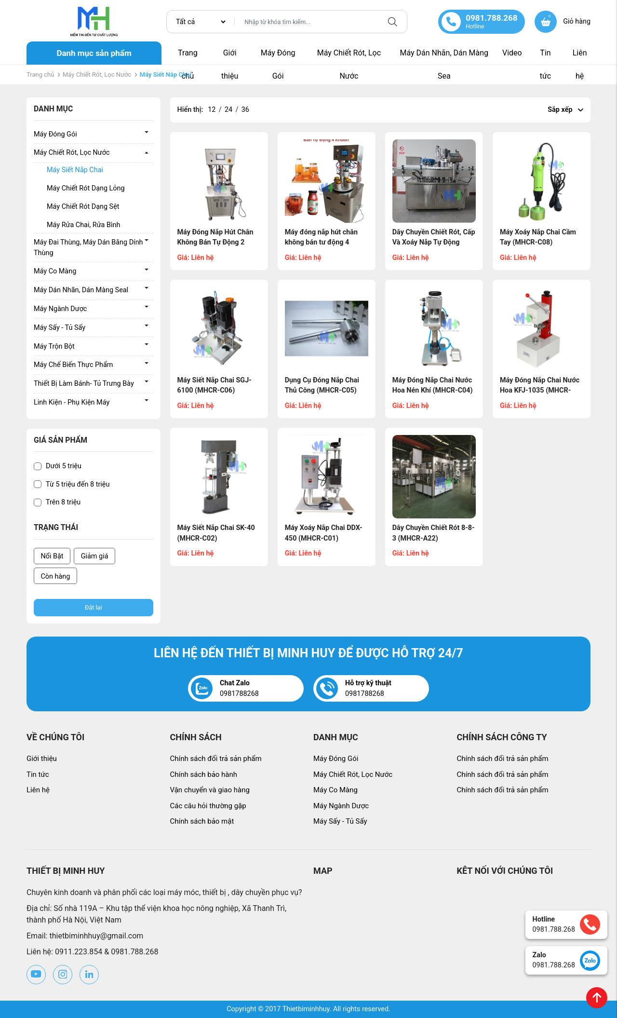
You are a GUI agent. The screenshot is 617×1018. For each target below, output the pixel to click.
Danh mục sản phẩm (93, 53)
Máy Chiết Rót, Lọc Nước (349, 56)
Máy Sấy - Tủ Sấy (59, 328)
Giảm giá (94, 556)
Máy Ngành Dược (60, 309)
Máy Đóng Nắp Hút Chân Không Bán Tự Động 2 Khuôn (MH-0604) (215, 242)
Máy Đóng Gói (278, 56)
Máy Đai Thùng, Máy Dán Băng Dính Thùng (88, 247)
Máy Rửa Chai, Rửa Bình (83, 225)
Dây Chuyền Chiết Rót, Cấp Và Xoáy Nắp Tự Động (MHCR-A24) (433, 242)
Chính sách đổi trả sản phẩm (216, 758)
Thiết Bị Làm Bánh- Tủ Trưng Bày (84, 384)
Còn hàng (55, 576)
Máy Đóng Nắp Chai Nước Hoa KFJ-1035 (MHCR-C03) (539, 390)
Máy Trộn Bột (54, 346)
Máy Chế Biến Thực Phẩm (73, 365)
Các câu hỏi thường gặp (208, 805)
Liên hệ (580, 56)
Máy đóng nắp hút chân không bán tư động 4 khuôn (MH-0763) (321, 242)
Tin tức (545, 56)
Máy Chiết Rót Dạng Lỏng (86, 188)
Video (512, 52)
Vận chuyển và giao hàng (210, 790)
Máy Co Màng (55, 271)
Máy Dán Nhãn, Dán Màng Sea (444, 56)
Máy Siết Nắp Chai (75, 170)
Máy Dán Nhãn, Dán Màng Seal (81, 290)
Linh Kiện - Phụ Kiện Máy (71, 402)
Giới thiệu (229, 56)
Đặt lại (93, 607)
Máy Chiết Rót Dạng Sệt (83, 207)
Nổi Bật (52, 556)
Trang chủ (188, 56)
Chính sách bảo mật (202, 821)
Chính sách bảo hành (204, 774)
